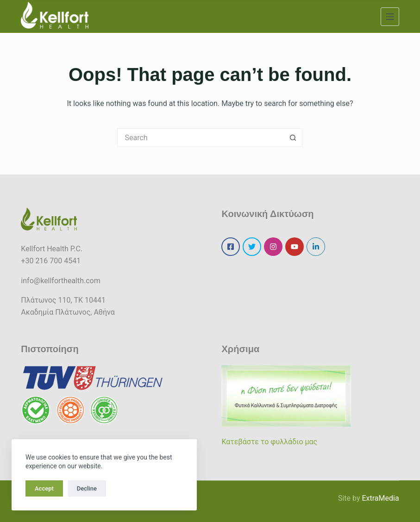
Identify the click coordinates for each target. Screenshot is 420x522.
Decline (87, 488)
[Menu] (390, 16)
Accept (44, 488)
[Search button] (293, 137)
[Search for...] (200, 137)
